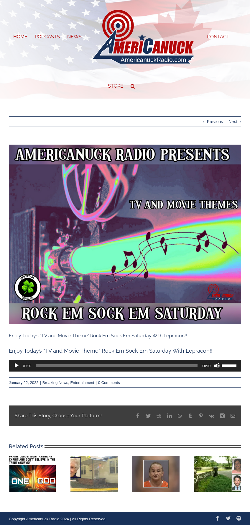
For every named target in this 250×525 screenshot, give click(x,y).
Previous (215, 121)
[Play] (16, 366)
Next (232, 121)
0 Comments (109, 382)
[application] (125, 366)
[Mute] (217, 366)
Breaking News (55, 382)
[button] (133, 86)
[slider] (117, 365)
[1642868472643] (125, 234)
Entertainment (82, 382)
